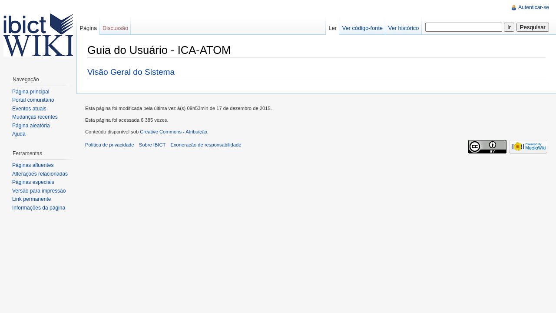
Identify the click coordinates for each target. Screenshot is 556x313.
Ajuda (19, 134)
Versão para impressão (39, 191)
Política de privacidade (109, 144)
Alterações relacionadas (40, 174)
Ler (333, 28)
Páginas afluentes (32, 165)
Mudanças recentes (35, 117)
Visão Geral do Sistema (131, 72)
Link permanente (31, 199)
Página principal (30, 92)
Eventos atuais (29, 109)
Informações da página (38, 208)
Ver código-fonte (362, 28)
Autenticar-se (533, 7)
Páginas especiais (33, 182)
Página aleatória (31, 126)
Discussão (115, 28)
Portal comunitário (33, 100)
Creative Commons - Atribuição (173, 131)
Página (88, 28)
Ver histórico (403, 28)
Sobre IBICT (152, 144)
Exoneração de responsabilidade (206, 144)
